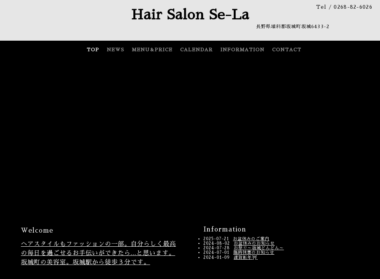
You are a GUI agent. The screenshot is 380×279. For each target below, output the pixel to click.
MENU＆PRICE (152, 50)
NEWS (115, 50)
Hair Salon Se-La (190, 15)
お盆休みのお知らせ (254, 243)
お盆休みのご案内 (251, 239)
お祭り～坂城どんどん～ (259, 248)
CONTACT (286, 50)
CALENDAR (196, 50)
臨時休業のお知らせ (253, 252)
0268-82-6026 (353, 7)
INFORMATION (242, 50)
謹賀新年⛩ (246, 257)
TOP (93, 50)
